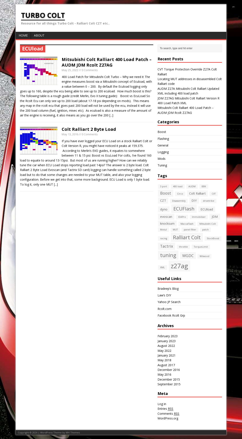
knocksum (167, 223)
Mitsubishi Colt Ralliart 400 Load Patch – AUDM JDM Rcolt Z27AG (107, 62)
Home (23, 35)
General (163, 145)
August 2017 (166, 365)
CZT (163, 200)
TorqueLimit (201, 246)
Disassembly (178, 200)
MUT (175, 229)
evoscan (166, 216)
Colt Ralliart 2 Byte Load (89, 129)
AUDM (192, 186)
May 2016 (164, 374)
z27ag (179, 266)
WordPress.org (168, 418)
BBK (204, 186)
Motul (163, 229)
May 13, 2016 (70, 134)
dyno (163, 209)
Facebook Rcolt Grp (171, 315)
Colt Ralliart (197, 193)
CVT (214, 193)
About (39, 35)
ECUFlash (184, 208)
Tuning (162, 165)
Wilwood (204, 256)
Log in (162, 404)
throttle (183, 246)
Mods (161, 159)
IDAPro (182, 216)
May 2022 (164, 351)
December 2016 (169, 370)
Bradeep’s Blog (168, 289)
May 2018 (164, 360)
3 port (163, 186)
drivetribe (208, 200)
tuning (168, 255)
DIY (194, 200)
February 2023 (168, 336)
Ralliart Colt (187, 237)
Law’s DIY (164, 295)
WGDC (188, 255)
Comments (168, 414)
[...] (111, 115)
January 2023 (167, 341)
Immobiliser (199, 216)
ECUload (207, 209)
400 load (177, 186)
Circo (180, 193)
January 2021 (167, 355)
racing (163, 238)
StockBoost (213, 238)
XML (162, 267)
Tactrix (166, 246)
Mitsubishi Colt (207, 223)
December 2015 (169, 379)
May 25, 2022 (70, 70)
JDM (215, 216)
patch (205, 229)
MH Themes (73, 432)
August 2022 (166, 346)
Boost (162, 132)
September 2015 (169, 384)
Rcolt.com (165, 309)
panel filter (190, 229)
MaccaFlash (187, 223)
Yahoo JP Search (169, 302)
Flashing (163, 139)
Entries (165, 409)
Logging (163, 152)
